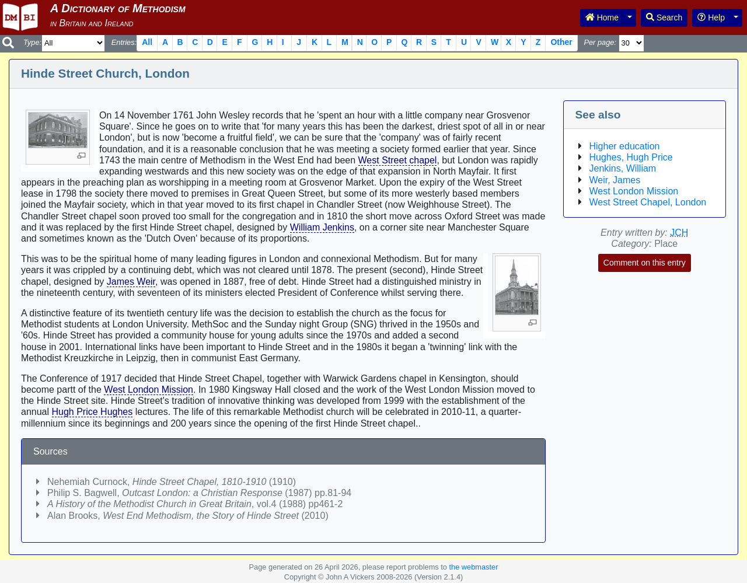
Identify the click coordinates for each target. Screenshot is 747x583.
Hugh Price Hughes (92, 412)
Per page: (600, 42)
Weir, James (615, 180)
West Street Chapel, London (648, 202)
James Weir (131, 282)
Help (711, 17)
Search (664, 17)
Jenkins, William (623, 168)
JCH (679, 233)
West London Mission (148, 390)
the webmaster (473, 567)
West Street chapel (397, 160)
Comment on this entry (644, 262)
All (147, 42)
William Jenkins (322, 227)
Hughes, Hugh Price (631, 157)
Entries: (124, 42)
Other (561, 42)
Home (602, 17)
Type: (32, 42)
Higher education (624, 146)
